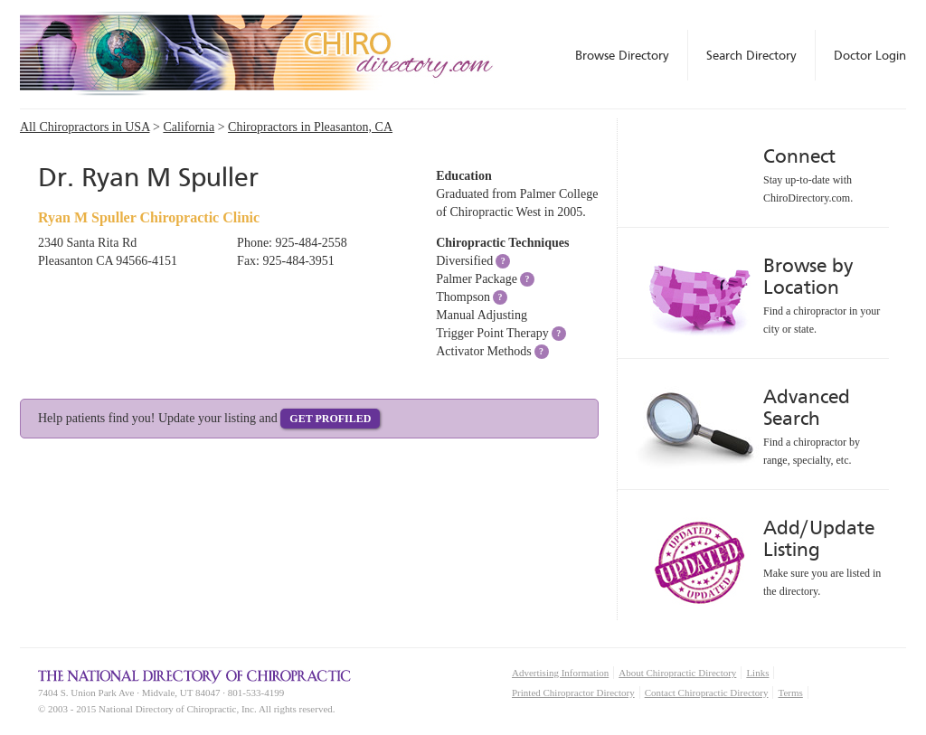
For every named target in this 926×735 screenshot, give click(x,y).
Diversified (464, 261)
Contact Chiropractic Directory (707, 692)
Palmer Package (476, 279)
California (188, 127)
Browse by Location (808, 276)
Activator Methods (483, 351)
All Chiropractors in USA (85, 127)
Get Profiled (330, 418)
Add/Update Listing (818, 538)
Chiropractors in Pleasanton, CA (310, 127)
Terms (790, 692)
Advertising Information (560, 672)
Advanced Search (806, 407)
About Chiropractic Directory (677, 672)
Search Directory (751, 55)
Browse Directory (622, 55)
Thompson (463, 297)
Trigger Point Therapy (492, 333)
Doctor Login (870, 55)
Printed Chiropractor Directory (573, 692)
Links (757, 672)
